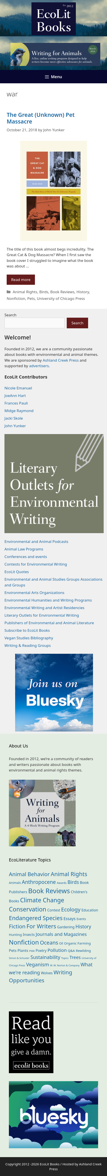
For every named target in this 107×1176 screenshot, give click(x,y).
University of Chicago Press (61, 298)
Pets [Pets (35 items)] (12, 950)
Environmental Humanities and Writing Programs (48, 600)
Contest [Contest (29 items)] (53, 910)
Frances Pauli (16, 403)
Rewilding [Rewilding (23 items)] (83, 950)
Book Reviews (62, 291)
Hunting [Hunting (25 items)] (15, 934)
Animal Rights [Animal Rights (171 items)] (69, 874)
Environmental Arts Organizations (34, 592)
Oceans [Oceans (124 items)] (49, 942)
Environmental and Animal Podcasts (36, 541)
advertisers (39, 365)
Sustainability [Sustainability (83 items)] (45, 957)
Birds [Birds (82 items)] (73, 882)
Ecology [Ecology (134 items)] (71, 909)
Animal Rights (25, 291)
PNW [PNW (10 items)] (31, 951)
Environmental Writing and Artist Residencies (44, 607)
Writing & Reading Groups (27, 645)
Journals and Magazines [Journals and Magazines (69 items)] (61, 934)
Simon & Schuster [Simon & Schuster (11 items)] (19, 958)
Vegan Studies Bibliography (28, 637)
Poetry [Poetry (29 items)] (41, 950)
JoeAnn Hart (15, 395)
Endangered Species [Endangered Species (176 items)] (36, 918)
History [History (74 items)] (83, 926)
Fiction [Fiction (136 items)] (17, 926)
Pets (31, 298)
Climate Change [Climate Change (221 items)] (42, 900)
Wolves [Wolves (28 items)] (46, 973)
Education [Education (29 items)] (89, 910)
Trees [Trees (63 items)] (75, 957)
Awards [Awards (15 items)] (62, 883)
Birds (43, 291)
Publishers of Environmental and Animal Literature (49, 622)
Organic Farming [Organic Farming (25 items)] (77, 943)
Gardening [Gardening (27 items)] (66, 927)
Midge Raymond (19, 410)
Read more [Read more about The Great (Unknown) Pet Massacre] (20, 279)
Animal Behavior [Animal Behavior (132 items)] (29, 874)
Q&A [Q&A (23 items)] (71, 950)
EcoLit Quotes (16, 571)
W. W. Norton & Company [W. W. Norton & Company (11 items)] (65, 965)
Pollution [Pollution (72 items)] (57, 950)
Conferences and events (25, 556)
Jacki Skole (13, 418)
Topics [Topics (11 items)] (65, 958)
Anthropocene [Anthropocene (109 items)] (39, 882)
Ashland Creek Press (61, 360)
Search (10, 314)
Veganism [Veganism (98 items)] (37, 964)
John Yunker (15, 425)
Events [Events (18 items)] (81, 919)
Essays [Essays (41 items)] (69, 918)
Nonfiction (16, 298)
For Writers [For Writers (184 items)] (41, 926)
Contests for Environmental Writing (35, 564)
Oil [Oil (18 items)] (61, 943)
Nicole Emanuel (18, 388)
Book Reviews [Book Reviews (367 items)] (49, 890)
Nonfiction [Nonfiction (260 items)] (24, 942)
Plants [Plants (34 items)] (23, 950)
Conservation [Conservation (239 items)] (27, 909)
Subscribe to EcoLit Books (27, 630)
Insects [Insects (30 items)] (29, 934)
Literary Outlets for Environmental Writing (41, 615)
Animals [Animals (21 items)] (15, 883)
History (83, 291)
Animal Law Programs (23, 549)
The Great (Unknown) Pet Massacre (41, 118)
